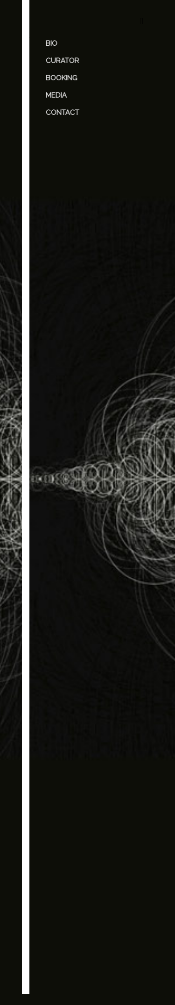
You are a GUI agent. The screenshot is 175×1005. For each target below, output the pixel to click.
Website (53, 825)
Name (52, 771)
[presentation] (79, 927)
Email (51, 798)
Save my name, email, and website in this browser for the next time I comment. (86, 865)
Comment (58, 683)
